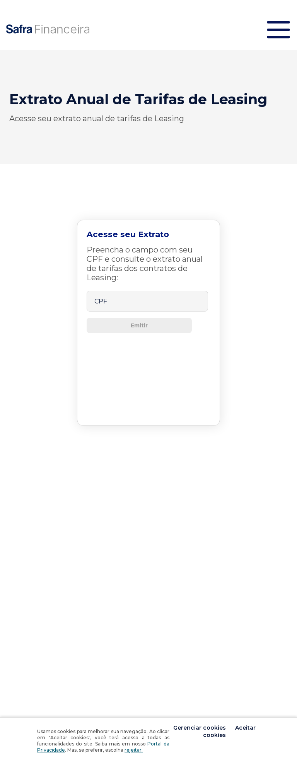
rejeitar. (134, 750)
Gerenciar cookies (200, 727)
